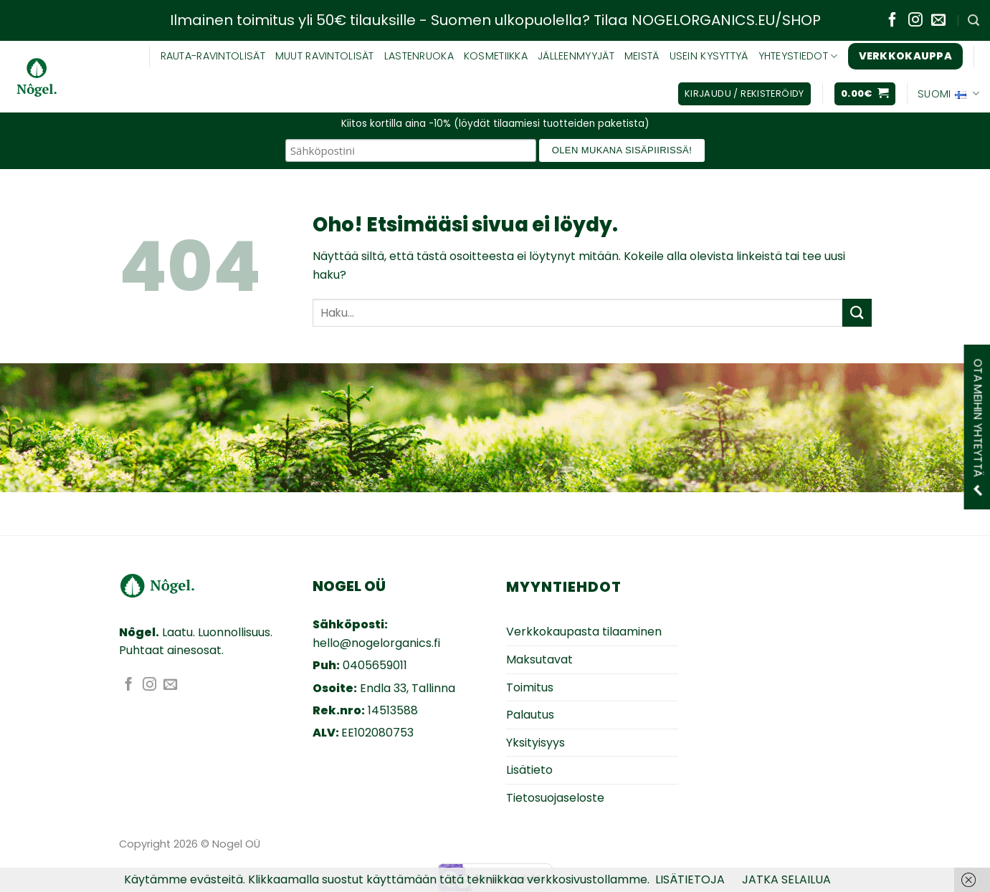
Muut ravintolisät (324, 56)
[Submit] (856, 313)
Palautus (530, 714)
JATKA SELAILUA (786, 879)
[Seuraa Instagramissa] (915, 21)
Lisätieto (529, 770)
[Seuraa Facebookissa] (892, 21)
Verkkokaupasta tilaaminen (584, 631)
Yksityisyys (535, 742)
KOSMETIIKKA (496, 56)
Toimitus (529, 687)
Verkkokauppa (905, 56)
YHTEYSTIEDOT (798, 56)
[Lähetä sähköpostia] (938, 21)
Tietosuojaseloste (555, 798)
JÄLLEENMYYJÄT (576, 56)
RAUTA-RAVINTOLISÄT (213, 56)
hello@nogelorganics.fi (376, 643)
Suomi (948, 94)
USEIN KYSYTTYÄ (709, 56)
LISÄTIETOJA (690, 879)
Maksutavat (539, 659)
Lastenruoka (419, 56)
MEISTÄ (642, 56)
